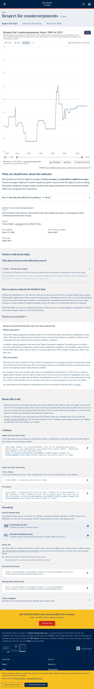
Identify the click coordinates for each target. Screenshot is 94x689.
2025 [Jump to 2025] (88, 157)
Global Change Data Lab (37, 637)
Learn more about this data (32, 161)
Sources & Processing (32, 24)
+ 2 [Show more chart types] (32, 43)
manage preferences (34, 678)
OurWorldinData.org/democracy (13, 163)
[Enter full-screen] (82, 162)
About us (51, 668)
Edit (80, 43)
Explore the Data (9, 24)
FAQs (28, 645)
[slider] (17, 157)
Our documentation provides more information (20, 553)
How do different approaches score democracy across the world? (67, 167)
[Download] (54, 162)
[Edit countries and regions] (79, 43)
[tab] (8, 43)
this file (77, 385)
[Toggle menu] (4, 4)
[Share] (67, 162)
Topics (4, 668)
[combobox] (83, 4)
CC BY (26, 163)
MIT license (34, 642)
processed (19, 224)
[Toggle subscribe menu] (89, 4)
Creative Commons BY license (16, 419)
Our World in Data (47, 4)
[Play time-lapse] (5, 157)
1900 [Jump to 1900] (11, 157)
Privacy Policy (20, 678)
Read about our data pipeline (14, 316)
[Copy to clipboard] (85, 448)
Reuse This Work (54, 24)
